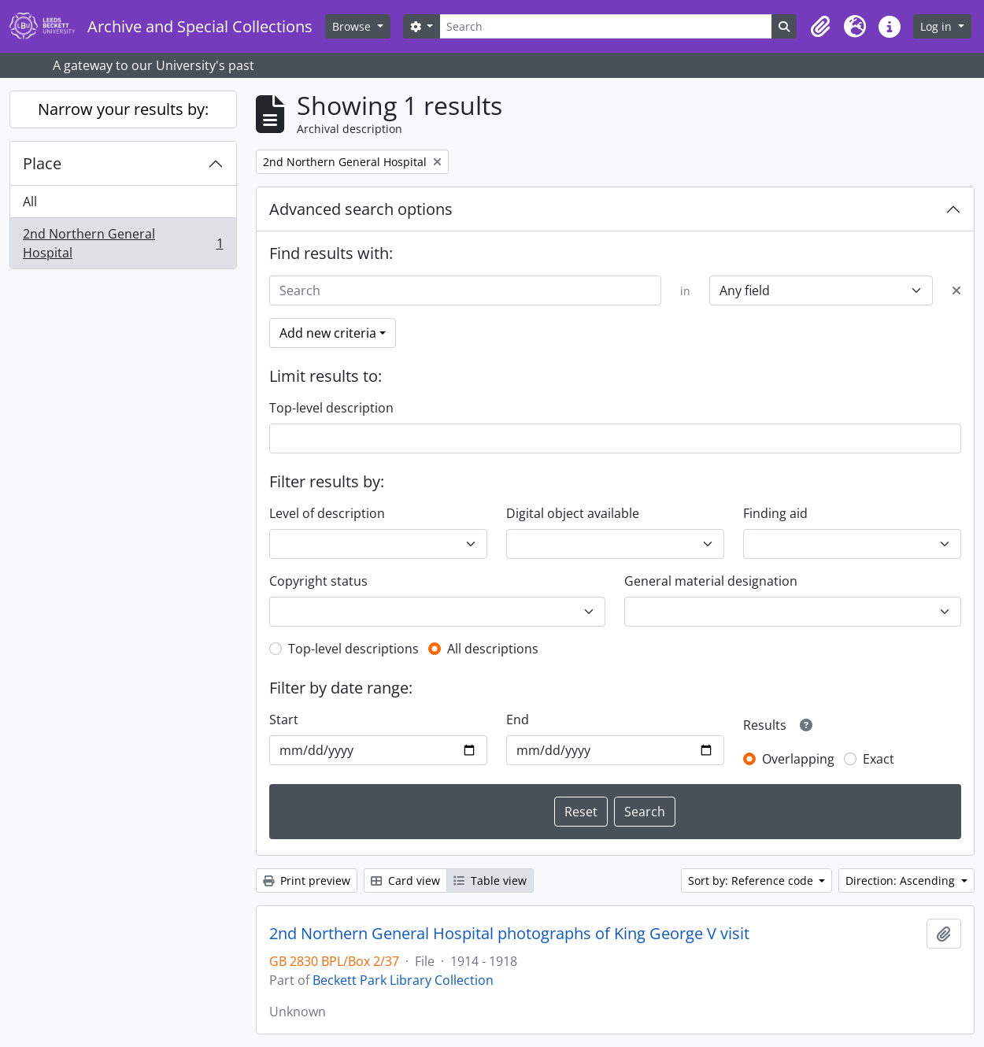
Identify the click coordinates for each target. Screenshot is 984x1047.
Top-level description (331, 407)
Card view (405, 880)
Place (42, 163)
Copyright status (318, 581)
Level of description (327, 513)
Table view (490, 880)
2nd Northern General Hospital (123, 243)
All (30, 201)
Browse (353, 26)
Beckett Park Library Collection (403, 980)
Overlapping (798, 759)
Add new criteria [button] (327, 333)
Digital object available (572, 513)
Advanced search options (361, 209)
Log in (937, 26)
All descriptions (492, 648)
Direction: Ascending (901, 880)
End (517, 719)
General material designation (710, 581)
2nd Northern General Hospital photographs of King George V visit (509, 933)
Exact (878, 759)
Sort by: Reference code (752, 880)
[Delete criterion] (956, 290)
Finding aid (775, 513)
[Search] (605, 26)
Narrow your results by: (123, 109)
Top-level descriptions (353, 648)
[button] (820, 26)
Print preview (306, 880)
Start (283, 719)
